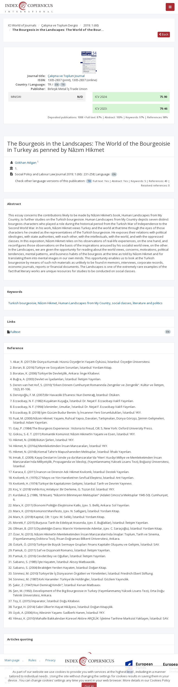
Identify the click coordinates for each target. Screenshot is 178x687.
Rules (32, 660)
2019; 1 (91, 25)
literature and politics (147, 303)
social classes (121, 303)
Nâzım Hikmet (47, 303)
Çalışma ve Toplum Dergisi (59, 25)
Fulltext (15, 332)
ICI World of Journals (22, 25)
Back (163, 34)
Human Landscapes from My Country (84, 303)
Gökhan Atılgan (25, 162)
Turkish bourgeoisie (22, 303)
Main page (12, 660)
